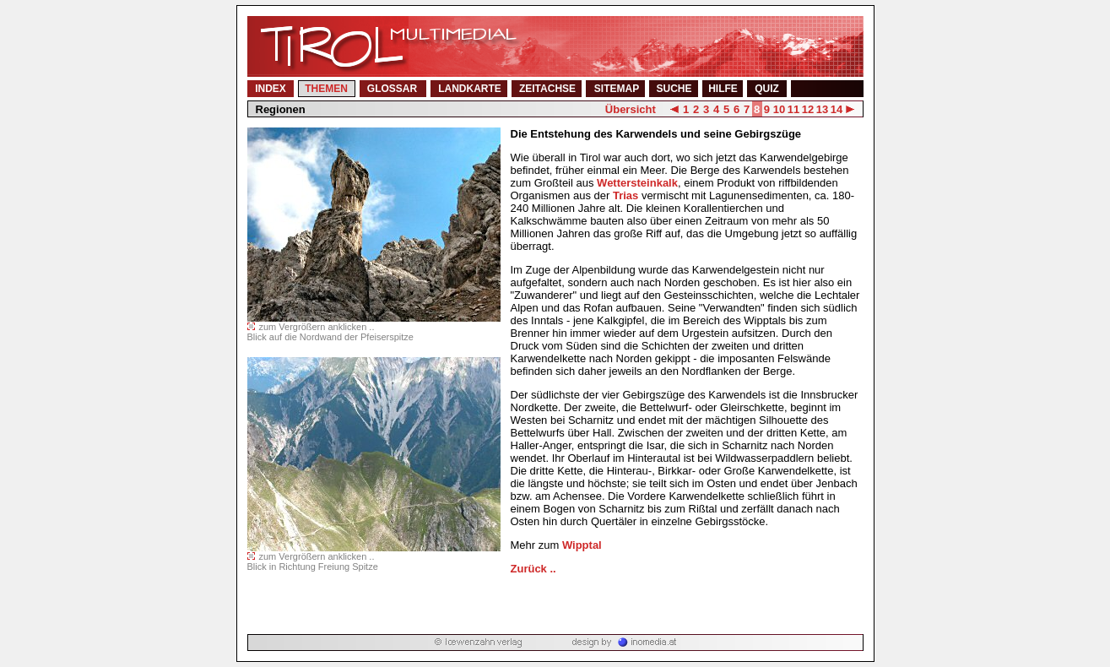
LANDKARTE (469, 89)
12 (808, 109)
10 (779, 109)
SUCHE (673, 89)
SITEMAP (616, 89)
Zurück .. (533, 568)
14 (836, 109)
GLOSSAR (392, 89)
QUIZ (767, 89)
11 (793, 109)
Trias (625, 195)
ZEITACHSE (547, 89)
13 (822, 109)
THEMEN (326, 89)
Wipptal (582, 545)
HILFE (723, 89)
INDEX (270, 89)
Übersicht (630, 109)
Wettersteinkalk (637, 182)
